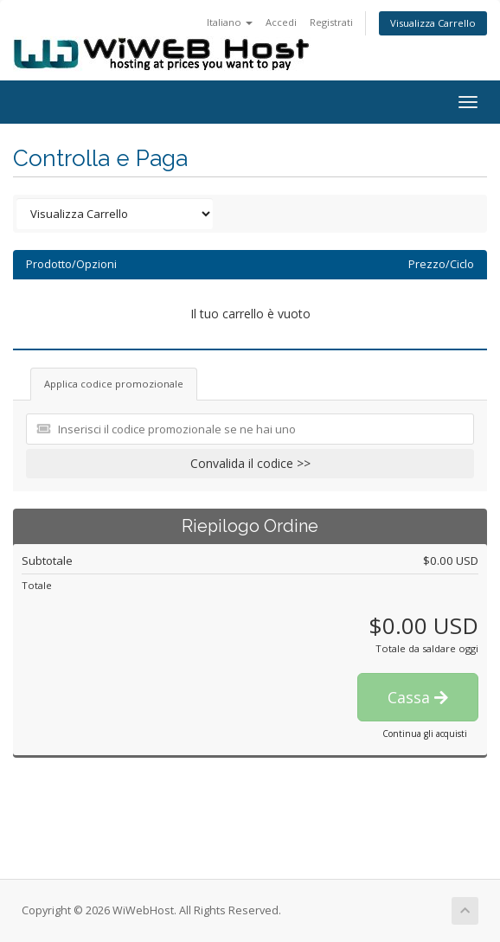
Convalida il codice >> (250, 463)
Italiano (230, 22)
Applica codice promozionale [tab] (113, 383)
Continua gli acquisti (424, 733)
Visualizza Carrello (433, 22)
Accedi (281, 22)
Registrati (331, 22)
